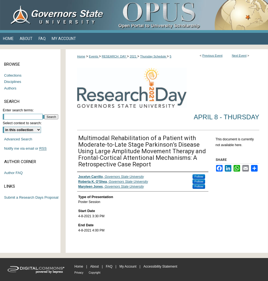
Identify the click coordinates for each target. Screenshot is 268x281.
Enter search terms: (18, 110)
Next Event (239, 55)
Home (81, 56)
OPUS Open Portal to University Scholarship (188, 15)
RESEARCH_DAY (114, 56)
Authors (10, 88)
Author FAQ (13, 173)
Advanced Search (18, 139)
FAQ (109, 266)
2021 (133, 56)
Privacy (78, 272)
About (94, 266)
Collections (13, 75)
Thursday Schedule (153, 56)
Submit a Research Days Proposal (31, 197)
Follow (198, 176)
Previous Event (212, 55)
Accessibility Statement (160, 266)
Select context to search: (22, 123)
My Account (128, 266)
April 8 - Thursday (226, 117)
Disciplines (12, 82)
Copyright (94, 272)
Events (94, 56)
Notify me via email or (25, 148)
